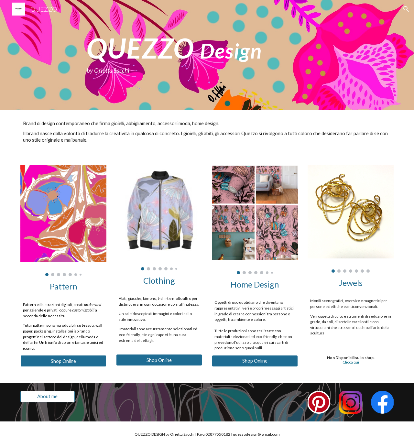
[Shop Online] (63, 361)
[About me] (47, 396)
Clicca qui (351, 362)
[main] (223, 55)
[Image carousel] (63, 220)
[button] (406, 9)
